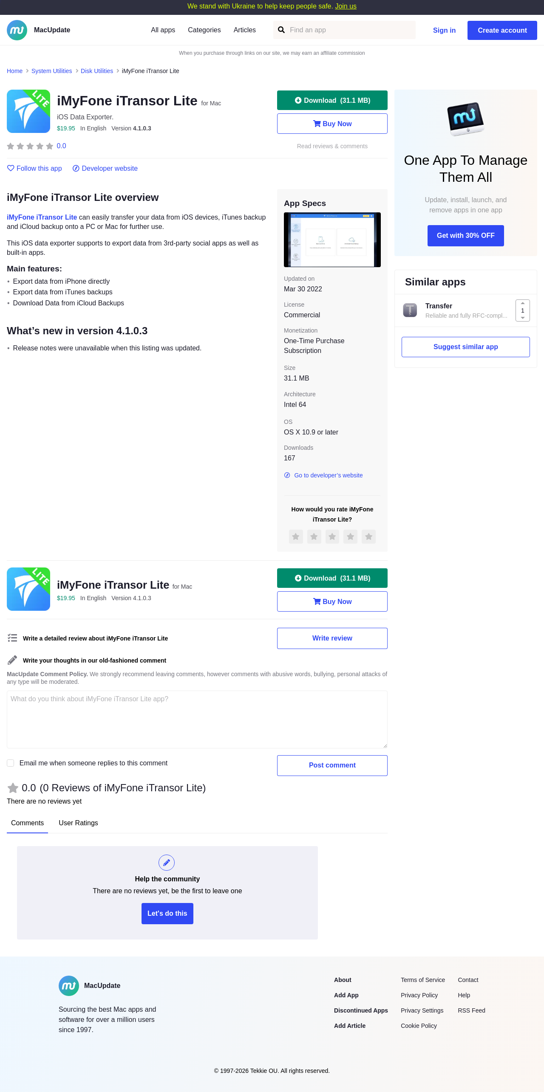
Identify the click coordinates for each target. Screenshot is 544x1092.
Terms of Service (423, 980)
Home (15, 71)
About (342, 980)
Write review (332, 638)
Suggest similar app (466, 346)
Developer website (105, 168)
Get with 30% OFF (466, 235)
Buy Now (332, 123)
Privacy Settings (422, 1010)
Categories (204, 29)
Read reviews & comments (332, 146)
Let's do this (167, 913)
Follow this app (34, 168)
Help (464, 995)
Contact (468, 980)
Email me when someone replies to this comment (94, 763)
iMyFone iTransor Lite (42, 217)
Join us (346, 6)
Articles (245, 29)
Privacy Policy (419, 995)
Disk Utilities (97, 71)
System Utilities (51, 71)
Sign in (444, 30)
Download (332, 100)
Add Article (350, 1026)
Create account (502, 30)
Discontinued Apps (361, 1010)
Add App (346, 995)
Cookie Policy (419, 1026)
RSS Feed (471, 1010)
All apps (163, 29)
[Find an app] (281, 30)
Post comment (332, 765)
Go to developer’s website (323, 475)
